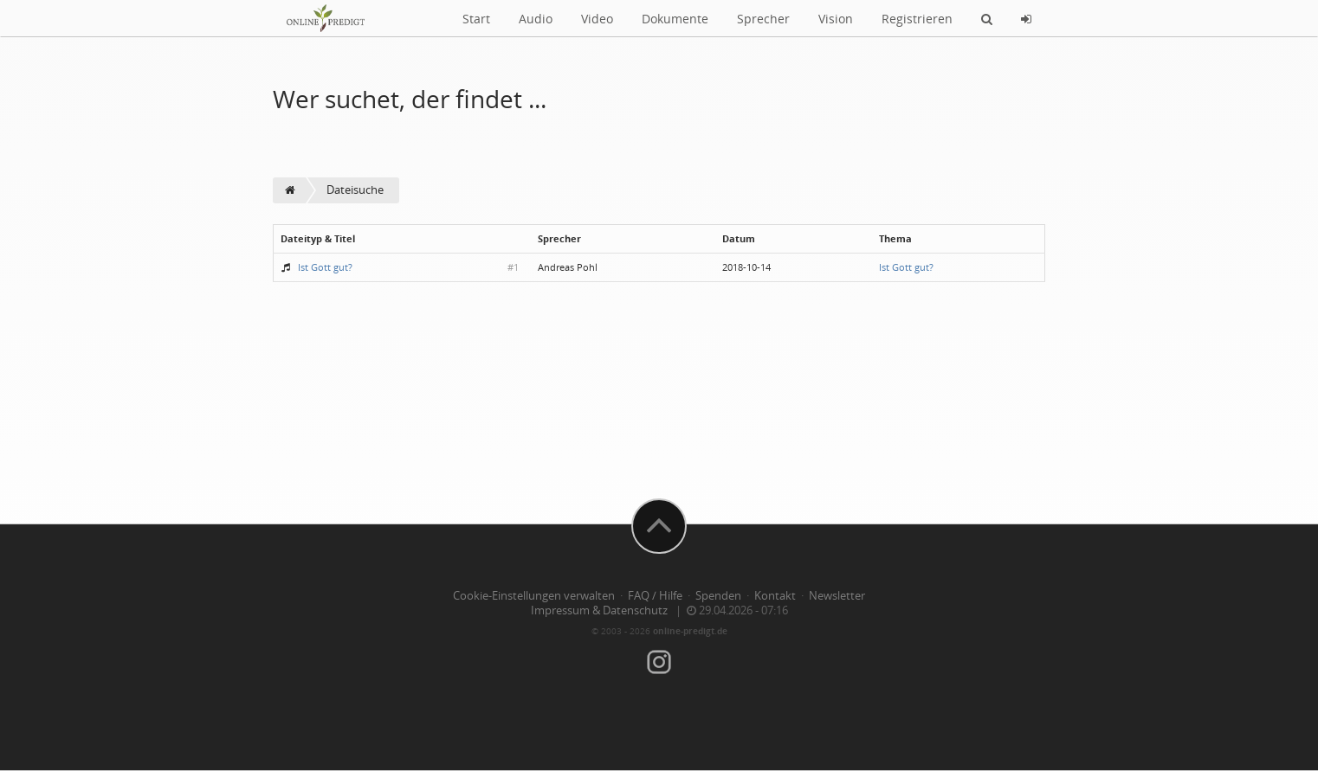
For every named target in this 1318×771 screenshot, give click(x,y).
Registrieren (917, 18)
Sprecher (763, 18)
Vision (835, 18)
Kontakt (775, 595)
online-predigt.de (690, 631)
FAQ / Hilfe (655, 595)
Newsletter (837, 595)
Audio (535, 18)
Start (476, 18)
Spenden (718, 595)
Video (597, 18)
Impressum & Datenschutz (599, 610)
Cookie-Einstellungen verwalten (534, 595)
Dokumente (675, 18)
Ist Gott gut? (325, 266)
